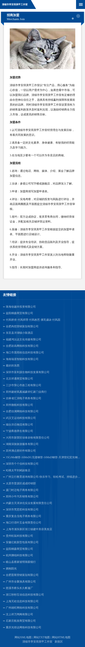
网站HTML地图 (61, 637)
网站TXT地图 (42, 637)
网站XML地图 (23, 637)
